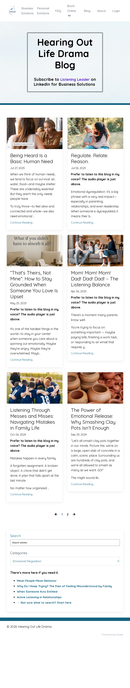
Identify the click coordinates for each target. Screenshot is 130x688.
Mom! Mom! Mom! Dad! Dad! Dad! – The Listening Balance (93, 298)
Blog (87, 11)
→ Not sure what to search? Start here (45, 647)
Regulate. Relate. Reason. (95, 159)
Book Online (71, 10)
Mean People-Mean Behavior (38, 625)
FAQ (58, 11)
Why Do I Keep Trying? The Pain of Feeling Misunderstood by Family (67, 631)
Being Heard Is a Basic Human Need (33, 163)
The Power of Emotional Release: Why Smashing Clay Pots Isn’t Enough (95, 450)
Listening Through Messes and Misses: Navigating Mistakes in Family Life (33, 454)
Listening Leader (75, 79)
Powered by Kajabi (112, 679)
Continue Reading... (22, 232)
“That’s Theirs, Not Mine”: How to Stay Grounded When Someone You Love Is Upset (33, 302)
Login (116, 11)
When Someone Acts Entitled (38, 636)
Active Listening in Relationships (40, 642)
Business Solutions (27, 10)
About (101, 11)
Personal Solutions (43, 10)
